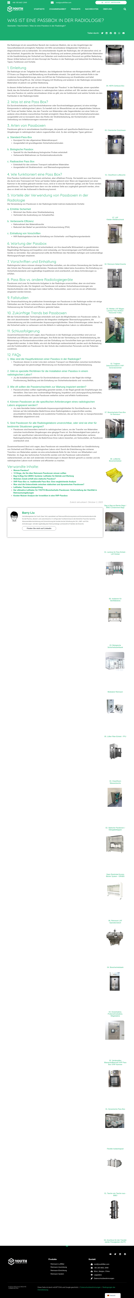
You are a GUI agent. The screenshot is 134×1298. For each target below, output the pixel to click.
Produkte (75, 9)
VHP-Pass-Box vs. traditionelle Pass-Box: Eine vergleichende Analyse (44, 481)
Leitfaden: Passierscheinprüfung (28, 487)
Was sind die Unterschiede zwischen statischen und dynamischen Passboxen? (48, 484)
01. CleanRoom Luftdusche (115, 175)
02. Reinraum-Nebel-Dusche (115, 264)
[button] (125, 9)
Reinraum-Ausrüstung (59, 1267)
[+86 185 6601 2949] (8, 2)
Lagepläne (98, 1275)
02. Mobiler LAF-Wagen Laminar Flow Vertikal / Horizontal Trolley (115, 311)
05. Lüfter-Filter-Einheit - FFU (115, 736)
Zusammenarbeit (57, 9)
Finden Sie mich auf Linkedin (39, 528)
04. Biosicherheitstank (115, 967)
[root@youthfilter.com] (52, 2)
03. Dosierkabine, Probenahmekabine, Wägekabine (115, 1014)
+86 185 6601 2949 (19, 2)
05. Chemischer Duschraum (115, 130)
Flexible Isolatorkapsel (115, 1149)
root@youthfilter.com (63, 2)
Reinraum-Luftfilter (57, 1264)
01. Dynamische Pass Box (115, 1109)
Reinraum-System (57, 1274)
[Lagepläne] (92, 1275)
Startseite (39, 9)
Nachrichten (91, 9)
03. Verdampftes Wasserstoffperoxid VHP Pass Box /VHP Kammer (115, 1062)
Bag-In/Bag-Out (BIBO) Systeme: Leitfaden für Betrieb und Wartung (43, 476)
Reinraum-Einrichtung (59, 1270)
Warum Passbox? (21, 470)
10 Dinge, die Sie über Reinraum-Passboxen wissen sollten (39, 473)
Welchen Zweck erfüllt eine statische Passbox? (34, 479)
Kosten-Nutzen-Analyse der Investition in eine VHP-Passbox (40, 495)
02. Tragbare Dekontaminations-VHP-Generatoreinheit (115, 366)
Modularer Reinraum (115, 692)
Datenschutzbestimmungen (104, 1278)
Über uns (107, 9)
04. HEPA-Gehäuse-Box (115, 86)
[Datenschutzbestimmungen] (92, 1278)
